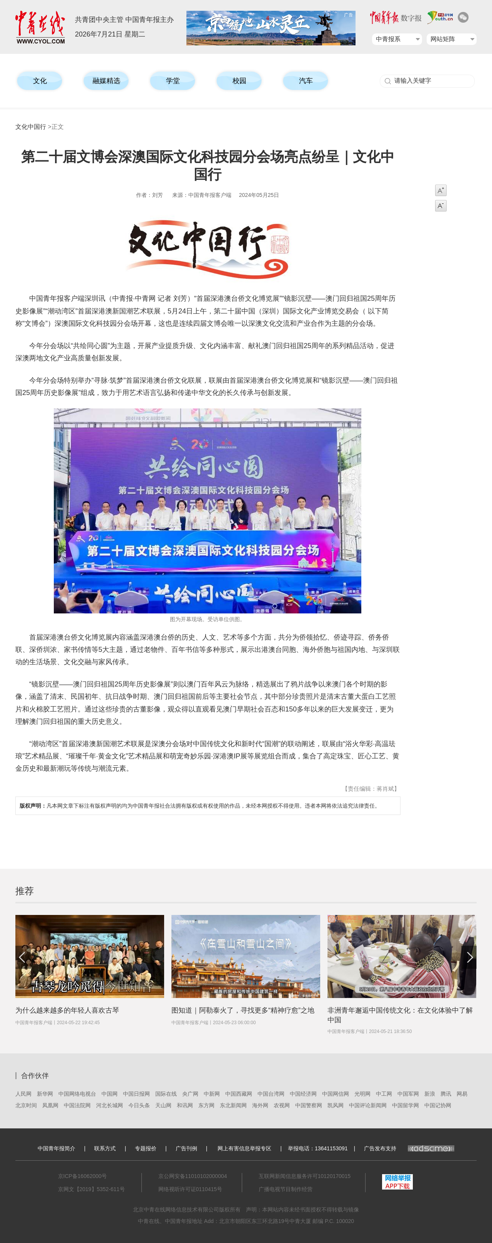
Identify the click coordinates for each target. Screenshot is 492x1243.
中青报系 (388, 39)
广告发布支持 (409, 1148)
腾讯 (445, 1094)
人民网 (23, 1094)
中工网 (384, 1094)
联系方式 (105, 1148)
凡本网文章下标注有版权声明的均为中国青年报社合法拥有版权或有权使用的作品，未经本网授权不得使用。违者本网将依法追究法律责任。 (200, 806)
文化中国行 (30, 126)
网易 (462, 1094)
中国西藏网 (238, 1094)
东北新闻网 (233, 1105)
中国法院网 (77, 1105)
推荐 (24, 891)
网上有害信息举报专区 (244, 1148)
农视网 (282, 1105)
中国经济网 (303, 1094)
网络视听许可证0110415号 (190, 1189)
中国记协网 (437, 1105)
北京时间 (26, 1105)
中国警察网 (308, 1105)
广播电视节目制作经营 (285, 1189)
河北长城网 (109, 1105)
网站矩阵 (442, 39)
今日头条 (139, 1105)
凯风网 (335, 1105)
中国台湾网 (271, 1094)
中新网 (212, 1094)
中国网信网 (335, 1094)
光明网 (362, 1094)
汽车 (306, 81)
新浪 (429, 1094)
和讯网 (185, 1105)
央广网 (190, 1094)
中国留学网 (405, 1105)
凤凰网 (50, 1105)
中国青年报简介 (56, 1148)
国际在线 (166, 1094)
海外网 (260, 1105)
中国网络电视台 (77, 1094)
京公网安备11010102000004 (192, 1176)
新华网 (45, 1094)
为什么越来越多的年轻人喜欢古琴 (67, 1010)
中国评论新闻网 (368, 1105)
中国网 (109, 1094)
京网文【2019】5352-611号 (91, 1189)
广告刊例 (186, 1148)
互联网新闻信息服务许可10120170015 (305, 1176)
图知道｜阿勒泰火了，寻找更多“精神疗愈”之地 (242, 1010)
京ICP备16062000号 (82, 1176)
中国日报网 (136, 1094)
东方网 (206, 1105)
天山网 (163, 1105)
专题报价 (145, 1148)
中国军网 (408, 1094)
